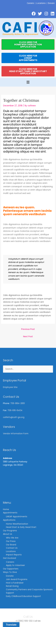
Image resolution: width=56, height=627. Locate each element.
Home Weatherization (17, 523)
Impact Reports (14, 554)
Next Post (28, 336)
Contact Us (11, 548)
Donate (51, 3)
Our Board (11, 544)
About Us (7, 534)
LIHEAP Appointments (16, 516)
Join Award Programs (16, 579)
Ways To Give (10, 572)
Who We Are (12, 537)
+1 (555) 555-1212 (24, 621)
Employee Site (10, 387)
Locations (41, 3)
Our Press (11, 541)
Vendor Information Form (15, 433)
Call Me (37, 621)
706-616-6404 (14, 410)
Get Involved (9, 558)
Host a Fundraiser (15, 582)
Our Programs (10, 530)
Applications (9, 520)
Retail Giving (12, 586)
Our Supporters (10, 568)
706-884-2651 (17, 403)
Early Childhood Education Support (23, 596)
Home (6, 509)
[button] (27, 82)
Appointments (10, 512)
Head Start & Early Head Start (21, 527)
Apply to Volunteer (15, 565)
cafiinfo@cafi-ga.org (13, 417)
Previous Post (28, 329)
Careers (30, 3)
